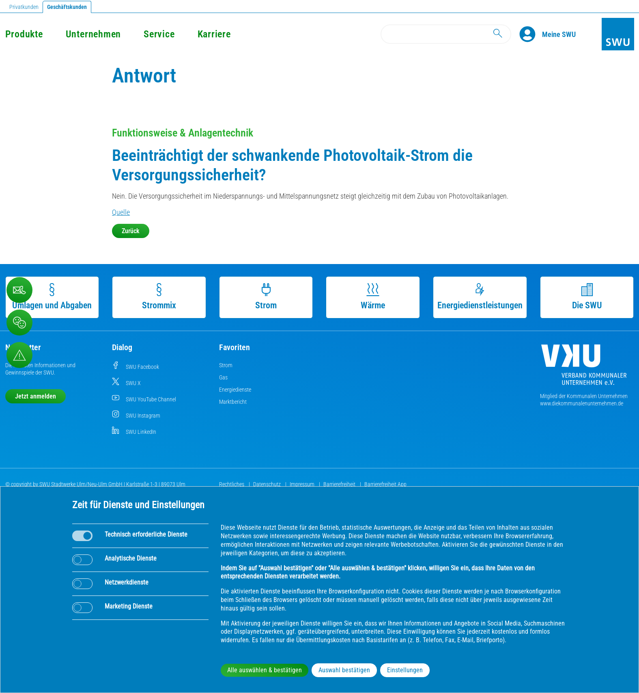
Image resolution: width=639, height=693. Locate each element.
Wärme (373, 296)
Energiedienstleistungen (480, 296)
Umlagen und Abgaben (52, 296)
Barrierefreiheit (340, 484)
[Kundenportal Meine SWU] (559, 34)
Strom (266, 296)
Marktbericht (233, 401)
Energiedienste (235, 389)
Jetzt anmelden (35, 396)
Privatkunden (24, 7)
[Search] (446, 34)
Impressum (303, 484)
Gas (223, 377)
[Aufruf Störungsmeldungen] (19, 355)
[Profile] (530, 34)
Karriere (214, 34)
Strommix (159, 296)
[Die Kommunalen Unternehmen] (584, 367)
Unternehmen (93, 34)
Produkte (24, 34)
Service (159, 34)
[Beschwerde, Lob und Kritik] (19, 290)
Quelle (121, 212)
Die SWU (587, 296)
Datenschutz (267, 484)
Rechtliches (232, 484)
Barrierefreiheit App (385, 484)
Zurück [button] (131, 231)
